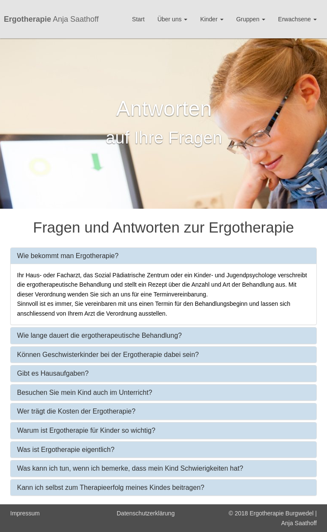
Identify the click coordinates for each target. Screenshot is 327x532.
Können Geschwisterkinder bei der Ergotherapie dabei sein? (108, 354)
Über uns (173, 19)
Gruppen (250, 19)
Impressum (25, 513)
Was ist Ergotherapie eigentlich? (66, 449)
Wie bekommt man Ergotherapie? (67, 255)
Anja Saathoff (51, 18)
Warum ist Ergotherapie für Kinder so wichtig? (86, 430)
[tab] (163, 256)
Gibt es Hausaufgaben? (53, 373)
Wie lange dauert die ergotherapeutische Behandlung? (99, 335)
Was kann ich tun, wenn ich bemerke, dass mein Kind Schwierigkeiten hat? (130, 468)
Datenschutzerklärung (146, 513)
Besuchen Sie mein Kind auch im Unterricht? (84, 392)
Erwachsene (297, 19)
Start (138, 19)
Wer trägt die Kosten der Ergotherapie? (76, 411)
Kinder (211, 19)
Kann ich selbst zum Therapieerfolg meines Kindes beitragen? (110, 487)
